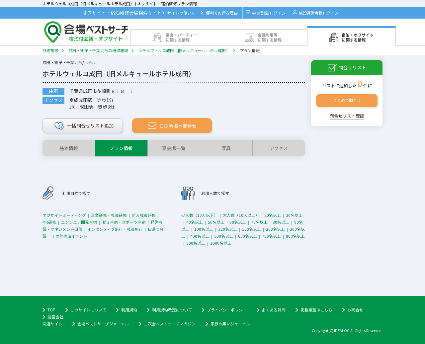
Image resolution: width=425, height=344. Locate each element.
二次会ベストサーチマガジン (170, 323)
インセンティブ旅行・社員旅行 (115, 229)
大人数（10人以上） (241, 215)
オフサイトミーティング (64, 215)
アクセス (279, 148)
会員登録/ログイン (266, 13)
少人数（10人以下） (199, 215)
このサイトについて (88, 309)
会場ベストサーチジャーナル (103, 323)
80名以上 (281, 222)
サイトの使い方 (181, 13)
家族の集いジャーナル (230, 323)
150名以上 (251, 229)
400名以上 (199, 236)
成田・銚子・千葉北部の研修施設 (98, 50)
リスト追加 (84, 125)
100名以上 (203, 229)
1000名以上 (220, 243)
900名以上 (195, 243)
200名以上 (275, 229)
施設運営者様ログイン (316, 13)
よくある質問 (274, 309)
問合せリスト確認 (347, 116)
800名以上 (295, 236)
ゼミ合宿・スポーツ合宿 (124, 222)
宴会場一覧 (173, 148)
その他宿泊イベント (69, 236)
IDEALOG (342, 330)
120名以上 (227, 229)
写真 (226, 148)
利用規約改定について (172, 309)
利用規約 (129, 309)
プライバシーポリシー (227, 309)
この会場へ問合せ (172, 126)
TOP (51, 309)
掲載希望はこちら (316, 309)
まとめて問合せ (347, 100)
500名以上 (223, 236)
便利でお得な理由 (222, 13)
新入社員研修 (144, 215)
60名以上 (237, 222)
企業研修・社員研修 (109, 215)
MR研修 (49, 222)
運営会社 (55, 316)
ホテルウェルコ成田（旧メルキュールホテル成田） (184, 50)
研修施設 (50, 50)
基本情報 (68, 148)
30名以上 (294, 215)
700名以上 (271, 236)
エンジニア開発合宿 (79, 222)
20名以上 (272, 215)
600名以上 (247, 236)
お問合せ (355, 309)
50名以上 (216, 222)
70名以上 (259, 222)
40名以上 (194, 222)
